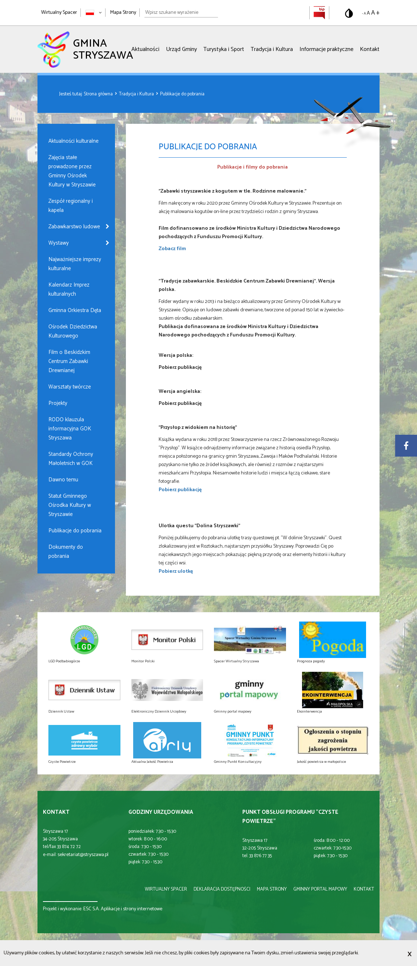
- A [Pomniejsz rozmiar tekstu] (364, 13)
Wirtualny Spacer (59, 12)
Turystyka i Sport (223, 49)
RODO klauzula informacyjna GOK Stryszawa (69, 428)
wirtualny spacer (166, 889)
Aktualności (145, 49)
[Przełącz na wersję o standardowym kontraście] (349, 13)
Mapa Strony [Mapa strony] (123, 12)
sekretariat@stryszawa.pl (82, 855)
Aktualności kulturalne (73, 141)
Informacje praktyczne (326, 49)
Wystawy (58, 243)
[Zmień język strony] (94, 12)
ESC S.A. (91, 909)
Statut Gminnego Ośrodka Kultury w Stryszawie (69, 505)
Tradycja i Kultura (272, 49)
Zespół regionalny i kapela (70, 206)
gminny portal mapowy (320, 889)
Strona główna (99, 94)
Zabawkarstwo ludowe (74, 226)
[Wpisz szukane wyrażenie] (181, 12)
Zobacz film (172, 249)
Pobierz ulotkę (176, 571)
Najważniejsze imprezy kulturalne (74, 264)
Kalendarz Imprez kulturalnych (69, 289)
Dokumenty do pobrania (65, 552)
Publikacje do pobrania (182, 94)
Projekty (57, 403)
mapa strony (272, 889)
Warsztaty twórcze (69, 386)
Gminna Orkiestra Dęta (74, 310)
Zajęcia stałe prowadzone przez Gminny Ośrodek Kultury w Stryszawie (72, 171)
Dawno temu (63, 479)
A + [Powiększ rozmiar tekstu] (375, 13)
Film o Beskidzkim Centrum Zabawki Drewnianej (69, 361)
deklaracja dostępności (222, 889)
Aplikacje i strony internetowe (131, 909)
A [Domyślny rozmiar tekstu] (368, 13)
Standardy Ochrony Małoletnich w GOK (70, 459)
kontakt (364, 889)
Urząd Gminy (181, 49)
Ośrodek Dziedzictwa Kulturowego (72, 331)
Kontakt (370, 49)
